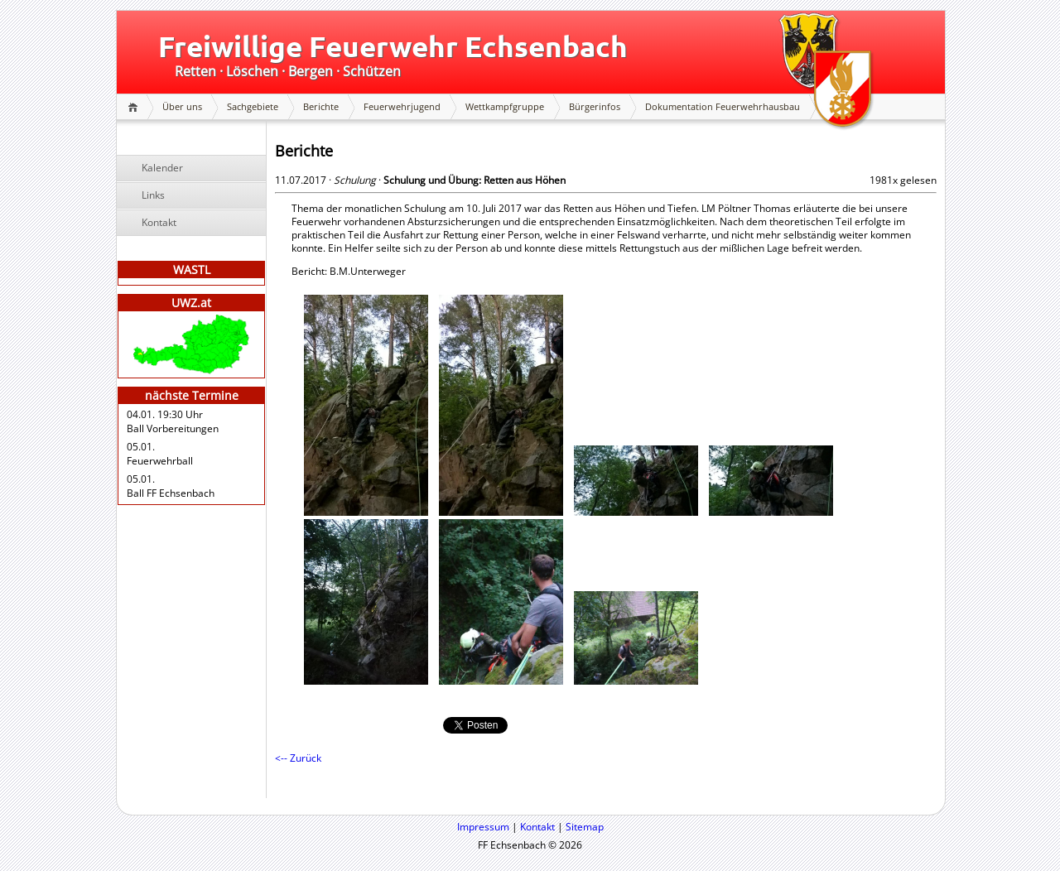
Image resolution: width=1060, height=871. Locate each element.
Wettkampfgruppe (504, 106)
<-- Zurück (298, 758)
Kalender (162, 168)
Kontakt (159, 222)
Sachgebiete (252, 106)
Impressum (483, 827)
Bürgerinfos (594, 106)
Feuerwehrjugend (402, 106)
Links (153, 195)
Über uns (182, 106)
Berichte (321, 106)
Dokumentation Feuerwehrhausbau (722, 106)
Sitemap (585, 827)
